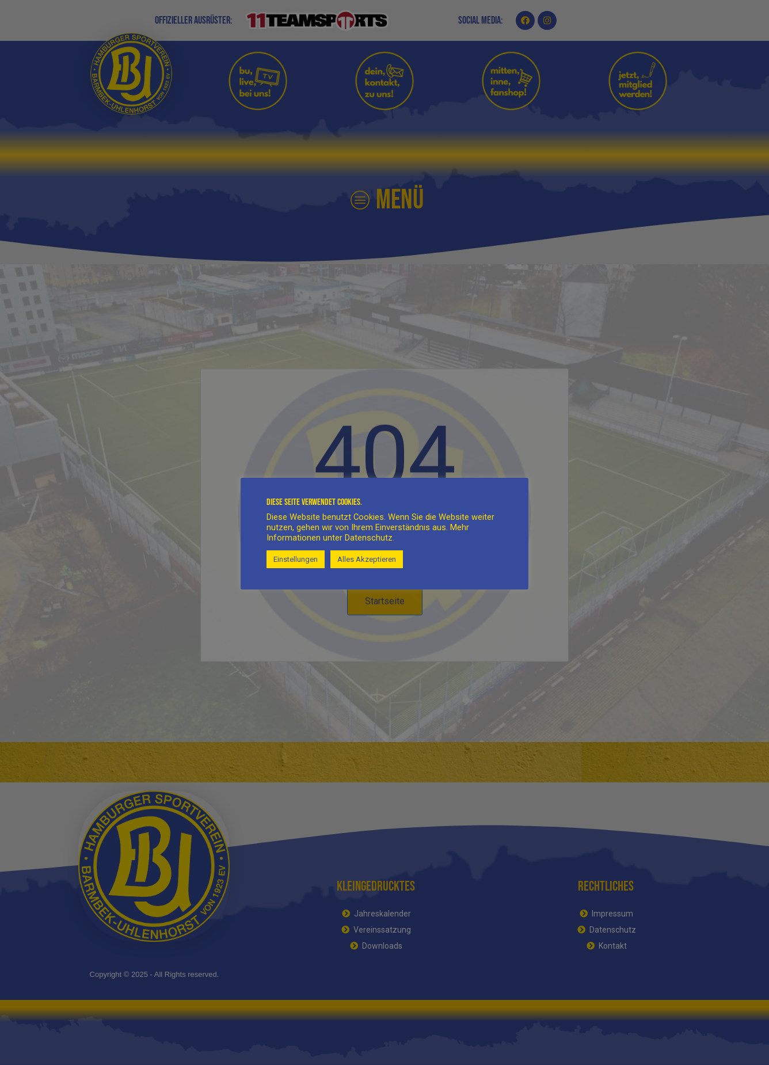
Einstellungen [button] (295, 559)
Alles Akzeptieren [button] (366, 559)
